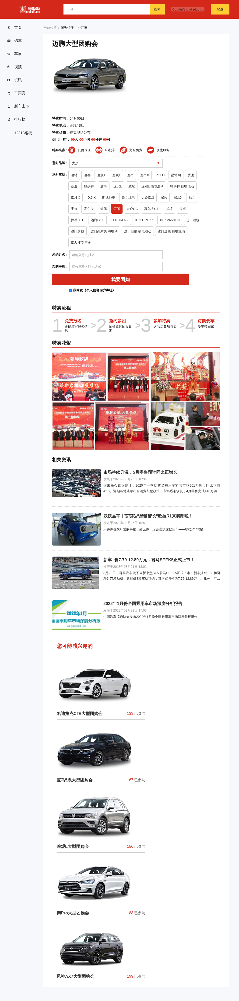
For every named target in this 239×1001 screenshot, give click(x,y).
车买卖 (16, 93)
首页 (14, 27)
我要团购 (120, 279)
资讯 (14, 80)
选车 (14, 40)
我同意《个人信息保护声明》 (94, 290)
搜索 (157, 9)
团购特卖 (67, 27)
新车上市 (18, 106)
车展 (14, 53)
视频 (14, 66)
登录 (220, 9)
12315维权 (19, 133)
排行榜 (16, 119)
